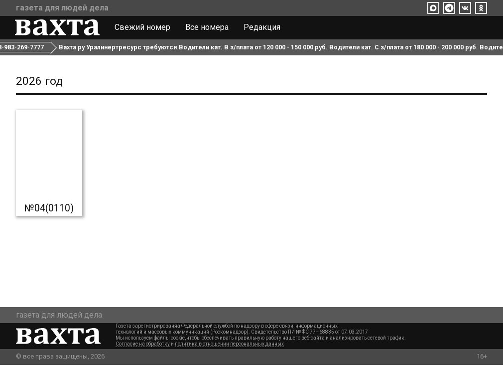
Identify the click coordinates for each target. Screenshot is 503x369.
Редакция (263, 29)
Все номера (208, 29)
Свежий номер (143, 29)
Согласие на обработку (143, 348)
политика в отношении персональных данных (229, 348)
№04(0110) (49, 212)
